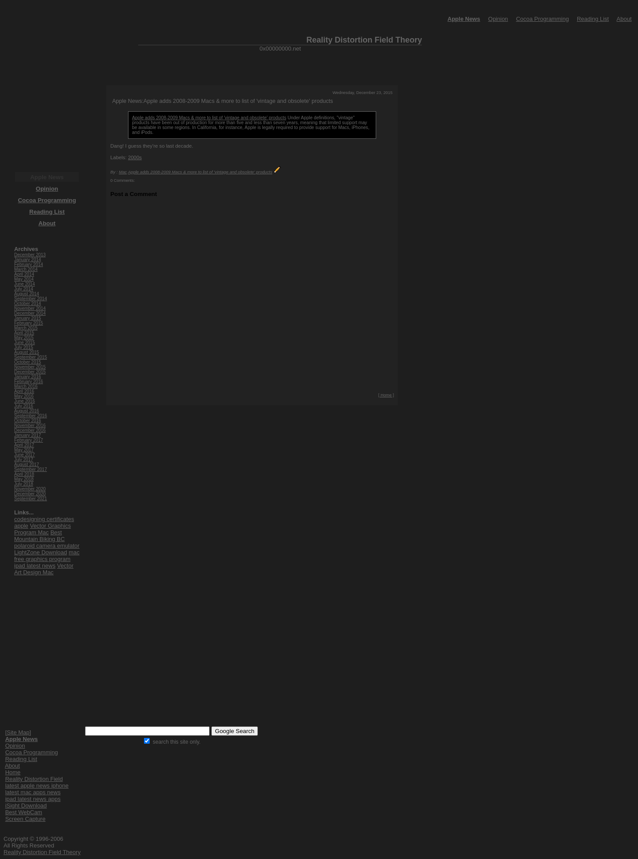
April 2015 (24, 332)
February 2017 (28, 440)
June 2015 (24, 342)
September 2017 (30, 469)
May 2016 (24, 396)
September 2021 (30, 498)
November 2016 (30, 425)
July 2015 (23, 347)
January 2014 (27, 259)
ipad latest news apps (33, 799)
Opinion (498, 19)
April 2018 (24, 474)
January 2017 (27, 435)
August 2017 (26, 464)
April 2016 (24, 391)
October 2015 (27, 362)
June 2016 (24, 401)
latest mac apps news (33, 792)
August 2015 (26, 352)
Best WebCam (24, 812)
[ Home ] (386, 395)
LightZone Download (40, 552)
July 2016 (23, 406)
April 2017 (24, 445)
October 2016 (27, 420)
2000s (135, 157)
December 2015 (30, 371)
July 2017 (23, 459)
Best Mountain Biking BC (39, 535)
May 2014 (24, 279)
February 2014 (28, 264)
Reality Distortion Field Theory (42, 852)
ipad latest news (34, 565)
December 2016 (30, 430)
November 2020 (30, 488)
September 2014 (30, 298)
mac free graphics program (46, 555)
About (624, 19)
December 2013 (30, 254)
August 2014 (26, 293)
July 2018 (23, 484)
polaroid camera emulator (46, 545)
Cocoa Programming (542, 19)
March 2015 (26, 328)
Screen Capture (25, 819)
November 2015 (30, 367)
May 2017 (24, 449)
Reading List (593, 19)
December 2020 (30, 493)
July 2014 (23, 288)
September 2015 (30, 357)
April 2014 (24, 274)
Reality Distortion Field (34, 779)
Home (13, 772)
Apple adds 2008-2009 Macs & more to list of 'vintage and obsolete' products (209, 117)
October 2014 (27, 303)
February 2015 (28, 323)
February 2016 (28, 381)
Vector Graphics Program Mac (42, 529)
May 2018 (24, 479)
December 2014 (30, 313)
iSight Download (26, 805)
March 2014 (26, 269)
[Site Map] (18, 732)
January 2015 (27, 318)
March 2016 (26, 386)
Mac (123, 171)
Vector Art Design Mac (44, 569)
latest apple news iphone (37, 785)
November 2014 (30, 308)
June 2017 (24, 454)
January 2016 (27, 376)
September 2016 (30, 415)
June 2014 (24, 284)
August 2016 (26, 410)
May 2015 (24, 337)
